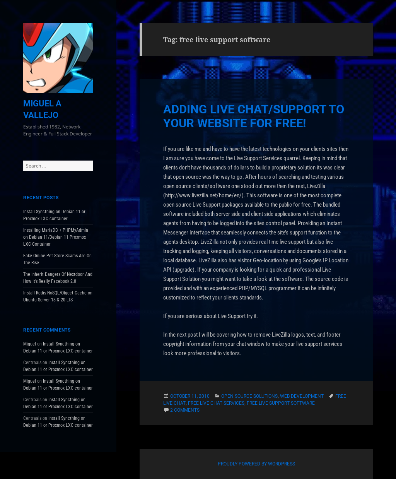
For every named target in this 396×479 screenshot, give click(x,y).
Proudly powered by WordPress (256, 464)
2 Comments (185, 410)
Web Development (302, 396)
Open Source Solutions (249, 396)
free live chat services (216, 403)
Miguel (29, 344)
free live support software (281, 403)
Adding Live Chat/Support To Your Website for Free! (253, 116)
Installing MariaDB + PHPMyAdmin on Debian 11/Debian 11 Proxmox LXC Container (55, 237)
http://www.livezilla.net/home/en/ (203, 195)
